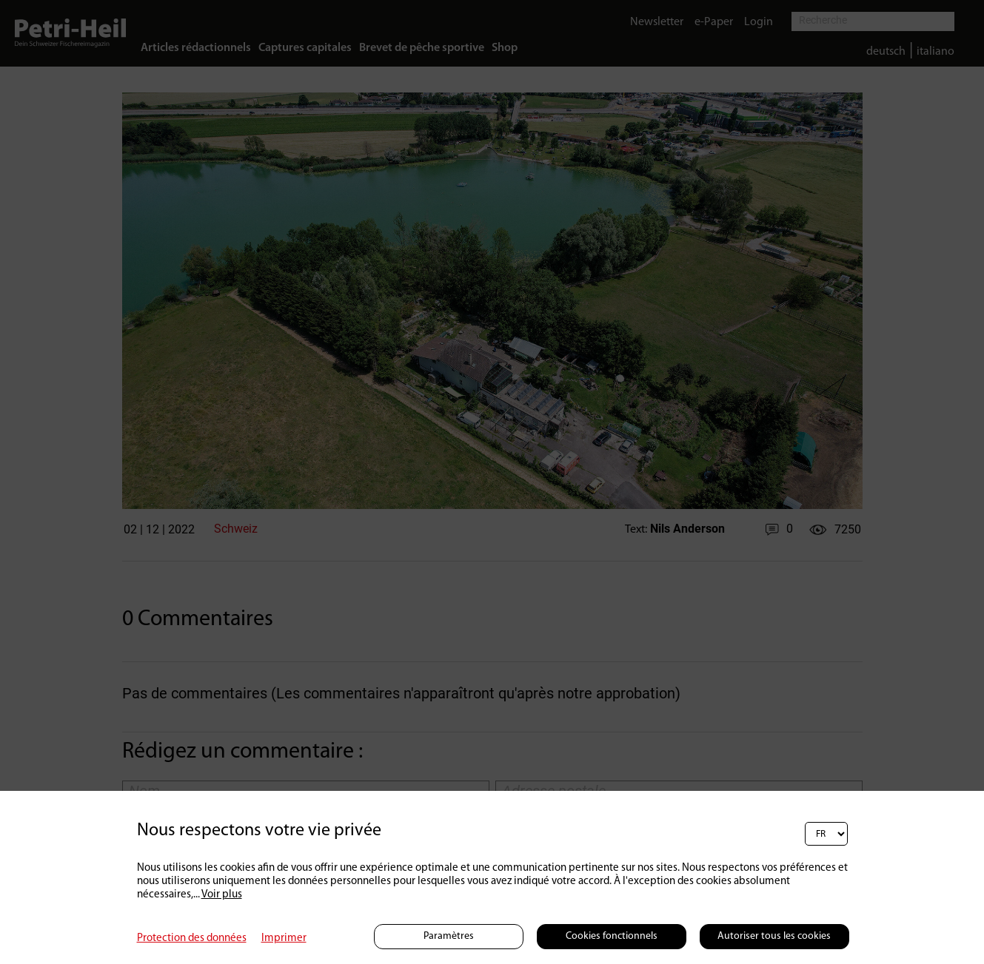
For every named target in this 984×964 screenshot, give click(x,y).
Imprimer (284, 938)
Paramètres (449, 936)
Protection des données (192, 938)
